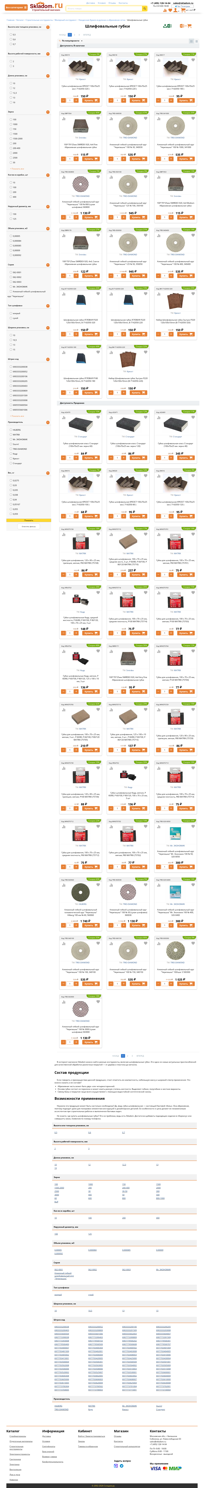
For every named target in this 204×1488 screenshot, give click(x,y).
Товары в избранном (88, 1446)
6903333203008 (18, 400)
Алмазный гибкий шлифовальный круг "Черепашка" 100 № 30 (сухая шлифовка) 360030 (128, 912)
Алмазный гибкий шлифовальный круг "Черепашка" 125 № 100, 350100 (128, 204)
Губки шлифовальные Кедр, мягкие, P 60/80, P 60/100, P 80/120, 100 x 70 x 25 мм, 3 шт (128, 795)
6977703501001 (163, 1361)
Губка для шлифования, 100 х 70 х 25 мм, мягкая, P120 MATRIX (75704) (175, 678)
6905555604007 (163, 1333)
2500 (13, 157)
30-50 (124, 1191)
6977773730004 (163, 1389)
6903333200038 (18, 366)
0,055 (14, 509)
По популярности (69, 41)
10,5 (13, 340)
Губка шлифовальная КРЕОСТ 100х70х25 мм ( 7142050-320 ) (81, 87)
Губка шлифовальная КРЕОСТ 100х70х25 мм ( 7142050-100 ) (81, 503)
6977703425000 (129, 1358)
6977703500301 (95, 1361)
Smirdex (82, 137)
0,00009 (15, 250)
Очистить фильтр (29, 526)
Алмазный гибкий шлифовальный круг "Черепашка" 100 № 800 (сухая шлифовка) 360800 (80, 204)
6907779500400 (62, 1344)
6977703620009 (95, 1382)
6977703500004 (62, 1361)
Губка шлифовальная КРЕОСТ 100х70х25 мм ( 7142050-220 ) (128, 87)
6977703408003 (129, 1354)
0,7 (13, 44)
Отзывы (112, 3)
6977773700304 (62, 1386)
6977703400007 (62, 1347)
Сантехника (15, 1459)
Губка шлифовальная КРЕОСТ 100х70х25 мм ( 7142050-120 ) (176, 503)
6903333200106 (18, 376)
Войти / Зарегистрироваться (91, 1436)
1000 (13, 124)
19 (12, 102)
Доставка (90, 3)
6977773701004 (129, 1386)
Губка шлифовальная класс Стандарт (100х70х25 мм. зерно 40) (175, 444)
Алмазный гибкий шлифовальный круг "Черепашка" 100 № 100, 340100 (80, 970)
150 (13, 129)
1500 (13, 133)
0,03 (13, 485)
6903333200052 (18, 371)
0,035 (14, 490)
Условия (102, 3)
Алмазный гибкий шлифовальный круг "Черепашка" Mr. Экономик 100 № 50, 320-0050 (175, 854)
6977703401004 (163, 1347)
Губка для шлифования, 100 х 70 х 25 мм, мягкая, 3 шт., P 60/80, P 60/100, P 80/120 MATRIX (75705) (81, 737)
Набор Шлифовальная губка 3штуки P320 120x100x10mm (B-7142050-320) (175, 321)
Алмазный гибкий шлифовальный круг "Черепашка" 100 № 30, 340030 (128, 146)
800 (124, 1198)
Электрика (14, 1464)
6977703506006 (62, 1368)
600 (90, 1198)
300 (158, 1191)
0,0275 (14, 480)
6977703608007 (129, 1379)
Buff (56, 1201)
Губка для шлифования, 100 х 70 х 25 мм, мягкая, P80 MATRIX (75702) (128, 854)
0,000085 (15, 245)
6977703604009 (163, 1375)
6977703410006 (163, 1354)
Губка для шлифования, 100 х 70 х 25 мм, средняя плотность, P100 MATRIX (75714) (128, 620)
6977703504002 (129, 1365)
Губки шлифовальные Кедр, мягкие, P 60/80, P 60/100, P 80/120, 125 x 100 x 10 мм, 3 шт (80, 679)
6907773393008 (62, 1340)
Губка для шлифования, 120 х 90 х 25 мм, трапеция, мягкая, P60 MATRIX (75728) (81, 561)
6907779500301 (163, 1340)
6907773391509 (163, 1337)
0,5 (13, 34)
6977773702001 (163, 1386)
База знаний (48, 1451)
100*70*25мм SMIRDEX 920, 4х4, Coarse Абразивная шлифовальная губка (80, 262)
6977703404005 (163, 1351)
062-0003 (15, 282)
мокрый (15, 313)
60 (56, 1198)
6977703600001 (163, 1372)
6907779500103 (95, 1340)
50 (123, 1194)
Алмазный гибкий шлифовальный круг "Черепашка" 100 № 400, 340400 (175, 262)
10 (12, 83)
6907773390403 (95, 1337)
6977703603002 (129, 1375)
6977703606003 (95, 1379)
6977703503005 (95, 1365)
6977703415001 (62, 1358)
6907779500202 (129, 1340)
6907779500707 (163, 1344)
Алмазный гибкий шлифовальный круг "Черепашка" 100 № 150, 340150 (128, 970)
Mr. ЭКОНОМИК (18, 286)
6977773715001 (129, 1389)
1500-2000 (16, 138)
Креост (14, 458)
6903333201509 (18, 395)
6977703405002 (62, 1354)
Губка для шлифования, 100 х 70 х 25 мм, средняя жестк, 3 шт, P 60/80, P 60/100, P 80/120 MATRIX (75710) (128, 562)
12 (12, 88)
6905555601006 (18, 409)
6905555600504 (18, 405)
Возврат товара (49, 1456)
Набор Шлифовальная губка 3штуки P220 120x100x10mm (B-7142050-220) (128, 379)
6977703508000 (95, 1368)
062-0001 (15, 272)
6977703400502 (129, 1347)
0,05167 (15, 504)
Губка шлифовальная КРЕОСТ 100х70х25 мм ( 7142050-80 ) (128, 503)
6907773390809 (129, 1337)
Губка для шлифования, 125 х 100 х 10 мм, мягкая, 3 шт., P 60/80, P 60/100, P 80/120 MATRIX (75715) (128, 737)
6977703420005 (95, 1358)
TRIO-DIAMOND (18, 449)
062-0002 (15, 277)
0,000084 (15, 241)
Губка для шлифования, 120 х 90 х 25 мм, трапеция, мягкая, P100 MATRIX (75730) (81, 795)
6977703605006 (62, 1379)
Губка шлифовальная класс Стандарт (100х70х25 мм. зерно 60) (80, 444)
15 (12, 349)
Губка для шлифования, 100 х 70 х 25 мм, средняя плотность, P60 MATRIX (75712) (81, 854)
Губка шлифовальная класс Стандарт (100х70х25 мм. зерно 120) (128, 444)
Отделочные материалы (21, 1441)
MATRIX (15, 434)
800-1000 (160, 1198)
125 (13, 219)
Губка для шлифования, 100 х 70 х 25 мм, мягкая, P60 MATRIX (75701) (175, 561)
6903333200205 (18, 381)
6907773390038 (62, 1337)
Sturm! (14, 444)
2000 (13, 153)
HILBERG (15, 430)
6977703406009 (95, 1354)
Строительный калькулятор (127, 1446)
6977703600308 (62, 1375)
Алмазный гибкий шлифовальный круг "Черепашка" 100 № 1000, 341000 (175, 146)
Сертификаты (48, 1446)
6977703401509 (62, 1351)
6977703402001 (95, 1351)
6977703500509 (129, 1361)
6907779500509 (95, 1344)
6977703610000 (163, 1379)
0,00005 (15, 236)
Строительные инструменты (16, 1447)
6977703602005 (95, 1375)
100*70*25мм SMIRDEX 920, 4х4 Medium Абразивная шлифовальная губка (175, 204)
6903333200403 (18, 386)
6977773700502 (95, 1386)
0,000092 (15, 255)
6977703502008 (62, 1365)
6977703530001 (129, 1372)
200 (13, 143)
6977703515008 (163, 1368)
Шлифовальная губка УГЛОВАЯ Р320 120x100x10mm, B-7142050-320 (81, 321)
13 (12, 97)
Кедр (13, 453)
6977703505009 (163, 1365)
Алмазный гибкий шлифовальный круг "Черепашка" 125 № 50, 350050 (128, 262)
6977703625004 (129, 1382)
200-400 (15, 148)
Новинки (14, 1479)
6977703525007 (95, 1372)
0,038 (14, 495)
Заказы (81, 1441)
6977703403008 (129, 1351)
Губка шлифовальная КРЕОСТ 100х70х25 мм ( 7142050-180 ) (176, 87)
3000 (57, 1194)
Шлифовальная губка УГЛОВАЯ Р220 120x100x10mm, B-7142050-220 (128, 321)
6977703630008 (163, 1382)
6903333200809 (18, 390)
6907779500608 (129, 1344)
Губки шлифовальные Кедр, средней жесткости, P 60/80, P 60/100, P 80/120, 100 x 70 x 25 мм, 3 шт (80, 620)
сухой (14, 318)
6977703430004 (163, 1358)
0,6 (13, 39)
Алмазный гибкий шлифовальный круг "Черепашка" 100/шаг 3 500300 (175, 970)
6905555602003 (129, 1333)
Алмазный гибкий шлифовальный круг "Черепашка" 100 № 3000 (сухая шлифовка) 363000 (80, 1029)
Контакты (123, 3)
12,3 (13, 93)
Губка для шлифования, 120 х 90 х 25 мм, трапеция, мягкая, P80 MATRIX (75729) (175, 737)
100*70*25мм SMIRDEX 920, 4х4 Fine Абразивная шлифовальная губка (81, 146)
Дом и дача (15, 1474)
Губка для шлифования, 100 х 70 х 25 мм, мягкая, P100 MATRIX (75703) (175, 620)
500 (158, 1194)
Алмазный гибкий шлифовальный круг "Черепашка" (64, 1276)
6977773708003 (95, 1389)
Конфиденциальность (52, 1461)
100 (13, 119)
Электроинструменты (20, 1454)
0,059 (14, 514)
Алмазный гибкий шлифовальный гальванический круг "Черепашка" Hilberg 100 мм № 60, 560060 (80, 912)
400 (13, 197)
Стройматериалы (18, 1436)
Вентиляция (15, 1469)
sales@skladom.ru (183, 3)
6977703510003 (129, 1368)
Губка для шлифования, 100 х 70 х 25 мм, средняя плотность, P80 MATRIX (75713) (175, 795)
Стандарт (16, 463)
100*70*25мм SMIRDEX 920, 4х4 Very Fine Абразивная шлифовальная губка (128, 678)
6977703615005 (62, 1382)
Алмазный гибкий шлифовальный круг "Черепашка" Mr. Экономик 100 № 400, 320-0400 (175, 912)
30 (12, 162)
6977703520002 (62, 1372)
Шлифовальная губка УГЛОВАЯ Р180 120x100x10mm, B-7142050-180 (81, 379)
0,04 (13, 499)
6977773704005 (62, 1389)
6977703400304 (95, 1347)
